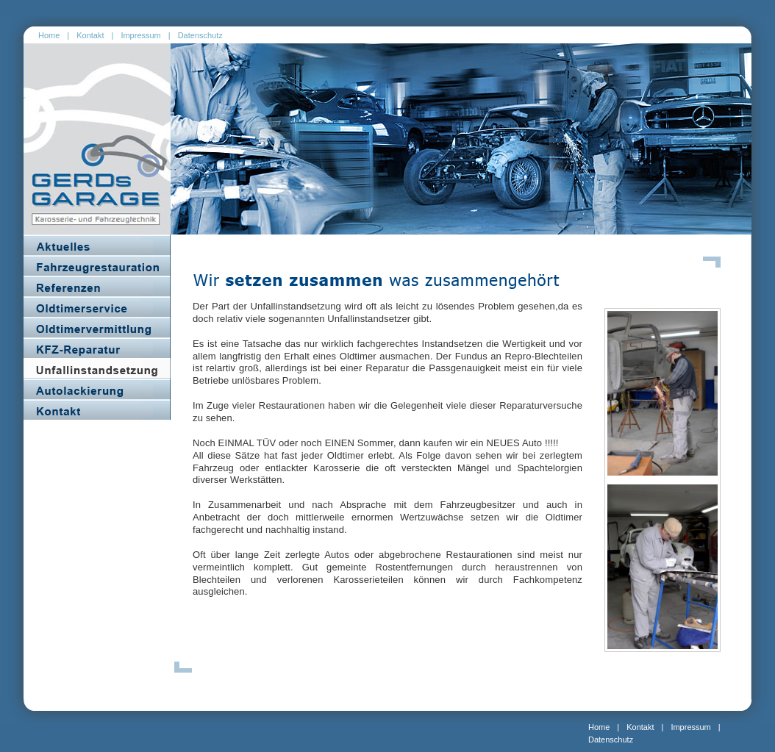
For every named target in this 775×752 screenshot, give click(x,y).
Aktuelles (97, 244)
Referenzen (97, 286)
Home (49, 35)
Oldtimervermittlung (97, 327)
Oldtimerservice (97, 306)
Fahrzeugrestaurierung (97, 265)
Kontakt (90, 35)
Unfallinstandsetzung (97, 368)
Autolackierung (97, 389)
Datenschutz (200, 35)
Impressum (140, 35)
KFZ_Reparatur (97, 347)
